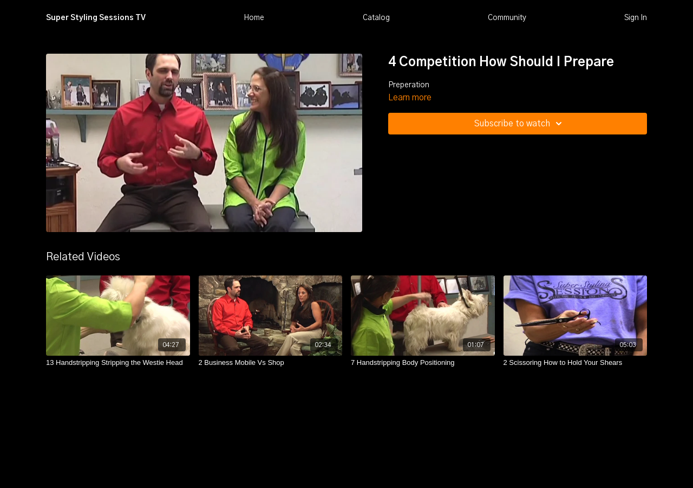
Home (254, 18)
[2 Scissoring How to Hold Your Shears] (576, 362)
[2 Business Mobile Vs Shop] (271, 362)
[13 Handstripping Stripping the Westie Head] (118, 362)
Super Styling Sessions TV (96, 18)
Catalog (376, 18)
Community (507, 18)
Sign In (635, 18)
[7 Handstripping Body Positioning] (423, 362)
